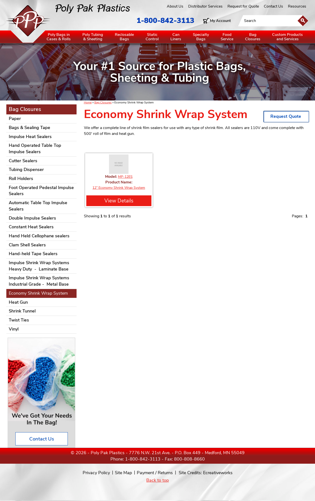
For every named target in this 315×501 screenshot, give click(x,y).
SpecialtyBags (201, 37)
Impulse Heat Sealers (30, 137)
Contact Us (273, 6)
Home (88, 102)
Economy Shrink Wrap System (38, 293)
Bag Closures (103, 102)
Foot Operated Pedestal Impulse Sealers (41, 191)
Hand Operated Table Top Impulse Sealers (35, 148)
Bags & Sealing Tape (29, 127)
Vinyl (14, 329)
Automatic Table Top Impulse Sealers (38, 206)
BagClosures (252, 37)
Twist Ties (19, 320)
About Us (175, 6)
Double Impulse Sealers (32, 218)
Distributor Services (205, 6)
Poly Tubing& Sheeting (92, 37)
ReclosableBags (124, 37)
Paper (15, 118)
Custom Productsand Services (287, 37)
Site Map (123, 473)
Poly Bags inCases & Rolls (59, 37)
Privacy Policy (96, 473)
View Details (118, 200)
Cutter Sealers (23, 161)
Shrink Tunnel (22, 311)
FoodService (227, 37)
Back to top (157, 480)
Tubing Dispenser (26, 169)
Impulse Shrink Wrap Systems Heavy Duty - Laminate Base (39, 266)
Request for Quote (243, 6)
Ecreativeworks (218, 473)
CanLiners (175, 37)
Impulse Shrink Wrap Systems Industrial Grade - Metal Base (39, 281)
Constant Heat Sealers (31, 227)
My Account (220, 20)
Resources (297, 6)
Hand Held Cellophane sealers (39, 236)
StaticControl (152, 37)
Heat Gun (18, 302)
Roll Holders (21, 178)
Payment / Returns (155, 473)
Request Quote (286, 116)
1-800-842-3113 (165, 21)
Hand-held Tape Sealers (33, 254)
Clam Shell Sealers (27, 245)
